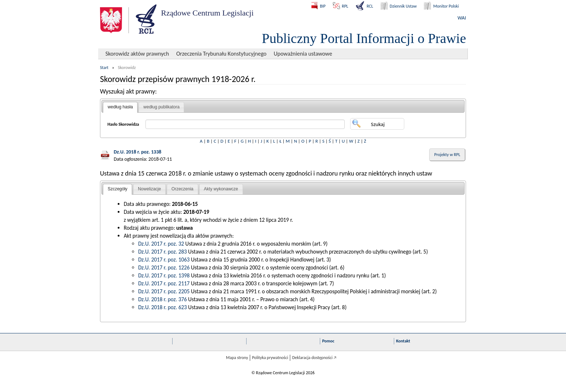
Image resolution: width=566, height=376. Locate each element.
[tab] (120, 107)
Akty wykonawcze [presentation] (221, 188)
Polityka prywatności (270, 357)
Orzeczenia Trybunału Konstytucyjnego (221, 53)
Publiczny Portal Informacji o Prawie (364, 38)
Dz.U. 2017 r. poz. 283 (162, 251)
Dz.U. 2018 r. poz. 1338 (137, 152)
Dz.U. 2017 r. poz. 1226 (164, 267)
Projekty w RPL (447, 154)
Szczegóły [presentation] (117, 188)
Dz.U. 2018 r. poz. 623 (162, 307)
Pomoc (328, 340)
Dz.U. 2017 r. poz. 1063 (164, 259)
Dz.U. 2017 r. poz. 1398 (164, 275)
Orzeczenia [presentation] (182, 188)
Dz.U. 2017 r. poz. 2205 (164, 291)
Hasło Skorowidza (123, 124)
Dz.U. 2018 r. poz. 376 (162, 299)
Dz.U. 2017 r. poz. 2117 (164, 283)
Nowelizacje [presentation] (149, 188)
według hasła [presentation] (120, 106)
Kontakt (403, 340)
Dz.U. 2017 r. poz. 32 (161, 243)
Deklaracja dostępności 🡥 (314, 357)
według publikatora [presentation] (161, 106)
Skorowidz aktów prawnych (137, 53)
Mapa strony (237, 357)
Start (104, 67)
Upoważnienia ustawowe (303, 53)
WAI (462, 18)
